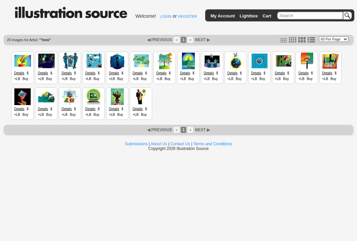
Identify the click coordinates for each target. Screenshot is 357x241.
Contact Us (180, 144)
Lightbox (249, 15)
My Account (223, 15)
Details (19, 73)
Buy (25, 79)
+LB (17, 79)
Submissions (136, 144)
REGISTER (187, 16)
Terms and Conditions (213, 144)
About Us (159, 144)
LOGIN (165, 16)
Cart (267, 15)
